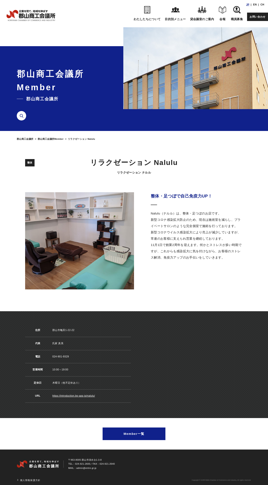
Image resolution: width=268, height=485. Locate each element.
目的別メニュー (175, 13)
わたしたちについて (147, 13)
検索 (23, 116)
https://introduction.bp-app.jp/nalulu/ (73, 395)
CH (262, 4)
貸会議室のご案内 (202, 13)
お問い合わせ (257, 16)
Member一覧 (134, 433)
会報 (222, 13)
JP (247, 4)
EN (255, 4)
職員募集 (237, 13)
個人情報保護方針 (30, 480)
